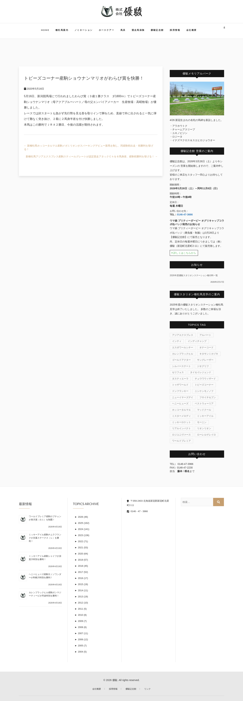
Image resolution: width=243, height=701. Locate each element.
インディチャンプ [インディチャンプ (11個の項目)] (197, 341)
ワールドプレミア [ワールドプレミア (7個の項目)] (181, 440)
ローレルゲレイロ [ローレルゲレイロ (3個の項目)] (206, 434)
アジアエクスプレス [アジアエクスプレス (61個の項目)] (182, 335)
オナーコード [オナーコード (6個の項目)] (206, 347)
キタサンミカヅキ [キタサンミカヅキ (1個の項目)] (208, 353)
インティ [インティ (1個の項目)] (176, 341)
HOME (45, 30)
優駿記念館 (157, 30)
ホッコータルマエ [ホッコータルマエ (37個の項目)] (181, 409)
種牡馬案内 (61, 30)
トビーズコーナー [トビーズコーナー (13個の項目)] (204, 384)
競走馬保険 (138, 30)
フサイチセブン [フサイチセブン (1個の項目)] (207, 397)
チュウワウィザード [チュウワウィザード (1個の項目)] (205, 378)
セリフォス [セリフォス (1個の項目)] (178, 372)
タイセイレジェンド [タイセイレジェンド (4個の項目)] (200, 372)
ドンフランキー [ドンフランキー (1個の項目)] (180, 391)
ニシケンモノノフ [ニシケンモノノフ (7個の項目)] (204, 391)
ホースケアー (106, 30)
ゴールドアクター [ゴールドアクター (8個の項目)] (181, 360)
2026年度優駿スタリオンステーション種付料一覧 (194, 275)
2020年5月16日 (34, 88)
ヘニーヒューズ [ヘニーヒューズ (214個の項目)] (180, 403)
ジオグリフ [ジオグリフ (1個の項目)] (203, 366)
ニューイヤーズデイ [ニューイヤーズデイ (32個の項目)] (182, 397)
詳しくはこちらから (184, 252)
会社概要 (191, 30)
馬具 (123, 30)
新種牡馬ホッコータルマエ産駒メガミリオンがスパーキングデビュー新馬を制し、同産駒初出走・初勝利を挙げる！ (88, 147)
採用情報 (175, 30)
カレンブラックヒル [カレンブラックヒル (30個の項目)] (182, 353)
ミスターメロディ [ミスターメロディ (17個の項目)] (181, 416)
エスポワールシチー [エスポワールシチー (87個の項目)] (182, 347)
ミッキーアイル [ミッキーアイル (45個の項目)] (205, 416)
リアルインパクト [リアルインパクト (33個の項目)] (181, 428)
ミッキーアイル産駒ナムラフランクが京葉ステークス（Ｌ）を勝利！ (45, 537)
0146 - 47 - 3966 (137, 511)
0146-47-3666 (185, 214)
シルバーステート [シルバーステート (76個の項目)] (181, 366)
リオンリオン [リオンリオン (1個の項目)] (204, 428)
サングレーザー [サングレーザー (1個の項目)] (205, 360)
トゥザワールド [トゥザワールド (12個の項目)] (180, 384)
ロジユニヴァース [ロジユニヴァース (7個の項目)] (181, 434)
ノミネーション (84, 30)
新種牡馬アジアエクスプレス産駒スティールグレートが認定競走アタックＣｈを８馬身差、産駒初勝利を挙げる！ (92, 156)
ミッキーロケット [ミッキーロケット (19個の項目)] (181, 422)
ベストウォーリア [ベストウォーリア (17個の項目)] (204, 403)
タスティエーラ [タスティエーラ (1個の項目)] (180, 378)
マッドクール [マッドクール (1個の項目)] (204, 409)
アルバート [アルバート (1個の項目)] (205, 335)
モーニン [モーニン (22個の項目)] (201, 422)
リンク (147, 689)
